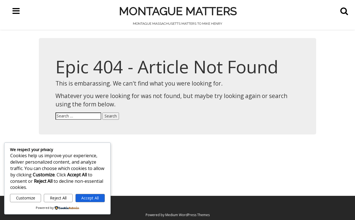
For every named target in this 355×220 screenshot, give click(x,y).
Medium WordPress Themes (187, 214)
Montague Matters (178, 11)
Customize (25, 198)
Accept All (90, 198)
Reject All (58, 198)
